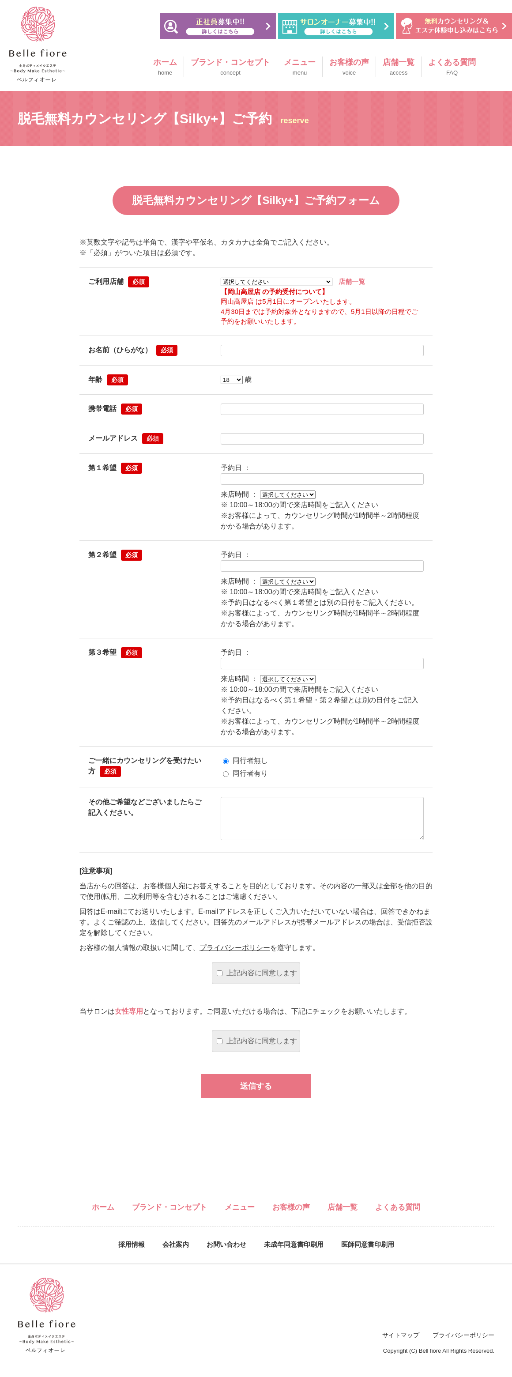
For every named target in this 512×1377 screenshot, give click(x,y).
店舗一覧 (398, 67)
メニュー (300, 67)
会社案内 (175, 1253)
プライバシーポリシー (235, 956)
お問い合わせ (226, 1253)
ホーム (165, 67)
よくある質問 (452, 67)
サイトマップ (400, 1343)
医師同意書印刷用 (367, 1253)
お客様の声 (349, 67)
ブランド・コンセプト (230, 67)
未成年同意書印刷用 (294, 1253)
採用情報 (131, 1253)
